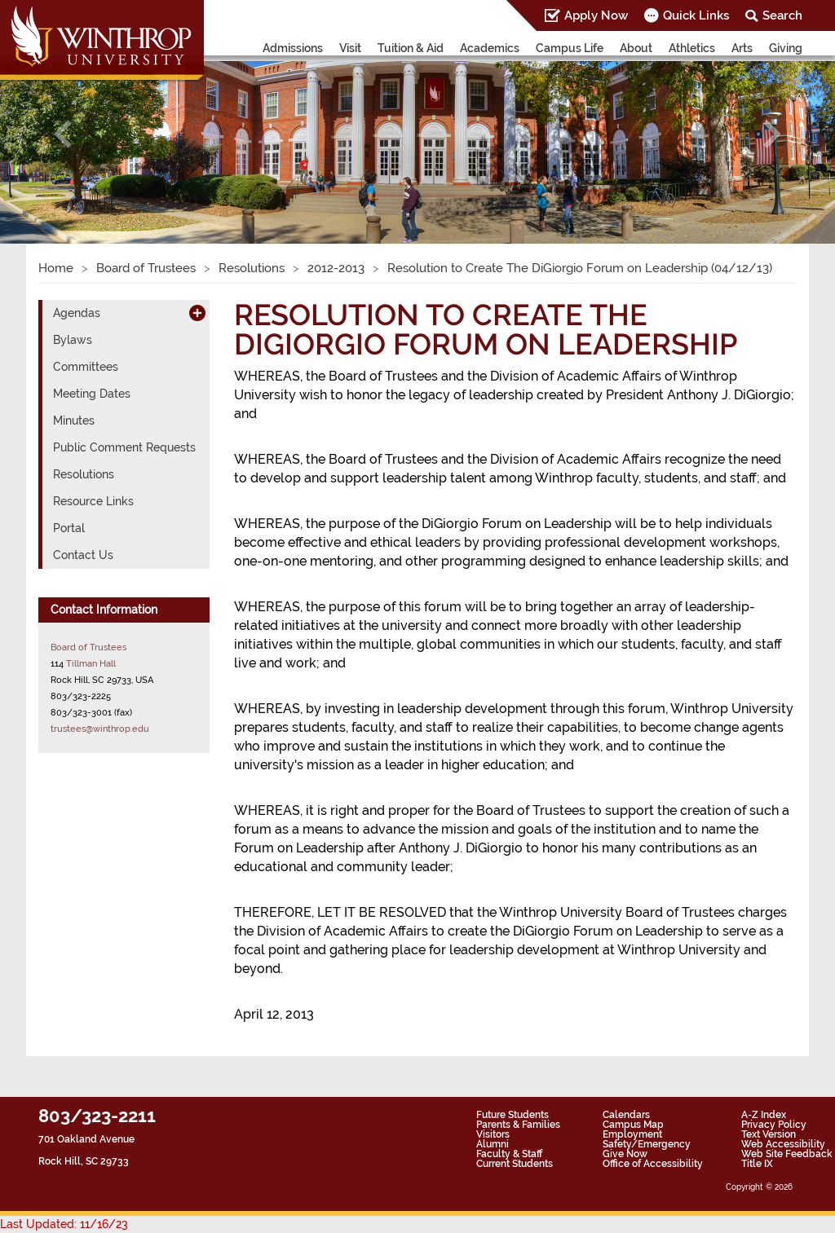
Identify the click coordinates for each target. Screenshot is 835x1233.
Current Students (514, 1163)
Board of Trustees (146, 268)
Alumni (492, 1144)
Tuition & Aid (411, 48)
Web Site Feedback (787, 1154)
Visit (350, 48)
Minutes (74, 420)
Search (782, 15)
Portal (69, 528)
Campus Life (569, 48)
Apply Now (596, 15)
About (636, 48)
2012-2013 (335, 268)
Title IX (757, 1163)
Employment (632, 1134)
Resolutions (252, 268)
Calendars (626, 1115)
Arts (742, 48)
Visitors (493, 1134)
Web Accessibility (783, 1144)
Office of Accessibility (653, 1163)
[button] (63, 134)
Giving (785, 48)
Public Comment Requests (124, 447)
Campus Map (633, 1124)
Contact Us (83, 554)
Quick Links (696, 15)
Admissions (293, 48)
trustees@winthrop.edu (100, 728)
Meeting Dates (91, 393)
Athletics (692, 48)
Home (55, 268)
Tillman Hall (91, 663)
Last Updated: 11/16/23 (64, 1224)
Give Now (625, 1154)
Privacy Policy (773, 1124)
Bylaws (72, 339)
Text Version (768, 1134)
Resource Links (93, 501)
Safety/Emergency (647, 1144)
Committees (85, 366)
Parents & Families (518, 1124)
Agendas (76, 312)
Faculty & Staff (509, 1154)
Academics (489, 48)
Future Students (512, 1115)
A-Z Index (763, 1115)
